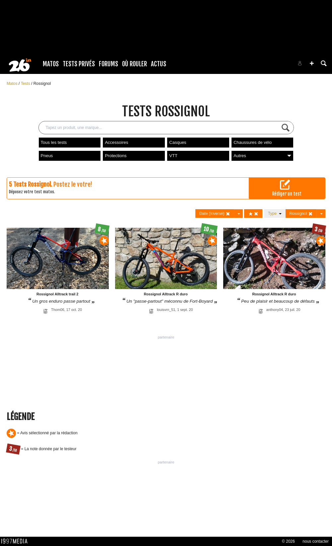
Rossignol (42, 83)
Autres (262, 155)
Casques (177, 142)
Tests (26, 83)
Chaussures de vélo (252, 142)
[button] (311, 63)
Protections (115, 155)
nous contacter (315, 541)
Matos (51, 64)
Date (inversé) (214, 213)
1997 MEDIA (16, 541)
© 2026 (288, 541)
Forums (108, 64)
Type (275, 213)
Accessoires (116, 142)
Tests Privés (79, 64)
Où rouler (134, 64)
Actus (158, 64)
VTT (173, 155)
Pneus (47, 155)
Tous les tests (54, 142)
